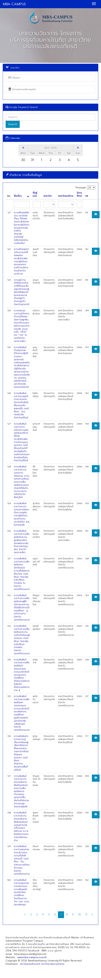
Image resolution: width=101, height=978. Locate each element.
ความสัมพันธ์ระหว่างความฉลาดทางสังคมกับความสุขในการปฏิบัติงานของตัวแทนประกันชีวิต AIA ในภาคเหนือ (22, 514)
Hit (86, 196)
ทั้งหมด (14, 77)
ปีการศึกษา (79, 194)
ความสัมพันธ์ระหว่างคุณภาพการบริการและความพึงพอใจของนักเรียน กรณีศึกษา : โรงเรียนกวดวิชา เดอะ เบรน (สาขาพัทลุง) (21, 892)
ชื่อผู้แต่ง (35, 194)
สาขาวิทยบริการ (65, 196)
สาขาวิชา (47, 196)
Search (12, 124)
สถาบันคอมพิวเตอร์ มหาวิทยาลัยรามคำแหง (42, 964)
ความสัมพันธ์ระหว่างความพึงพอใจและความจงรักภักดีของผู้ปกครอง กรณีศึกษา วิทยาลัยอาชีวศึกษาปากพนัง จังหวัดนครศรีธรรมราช (22, 639)
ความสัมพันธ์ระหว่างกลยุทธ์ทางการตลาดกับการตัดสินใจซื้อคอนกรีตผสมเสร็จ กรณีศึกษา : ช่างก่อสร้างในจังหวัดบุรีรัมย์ (21, 405)
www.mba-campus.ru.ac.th (32, 957)
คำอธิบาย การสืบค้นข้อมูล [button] (24, 174)
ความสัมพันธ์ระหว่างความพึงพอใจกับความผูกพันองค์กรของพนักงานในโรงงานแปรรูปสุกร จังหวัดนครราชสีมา (22, 541)
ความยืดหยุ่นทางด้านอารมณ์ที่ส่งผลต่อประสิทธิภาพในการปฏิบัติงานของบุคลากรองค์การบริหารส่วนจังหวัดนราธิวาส (21, 261)
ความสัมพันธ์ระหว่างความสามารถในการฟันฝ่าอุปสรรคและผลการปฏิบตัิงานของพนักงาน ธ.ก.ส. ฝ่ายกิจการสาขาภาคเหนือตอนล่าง (21, 826)
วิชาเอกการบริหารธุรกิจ (22, 89)
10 (79, 914)
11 (86, 914)
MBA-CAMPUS (14, 4)
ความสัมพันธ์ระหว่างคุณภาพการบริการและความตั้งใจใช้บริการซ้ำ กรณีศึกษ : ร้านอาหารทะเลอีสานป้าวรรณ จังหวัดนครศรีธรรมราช (22, 860)
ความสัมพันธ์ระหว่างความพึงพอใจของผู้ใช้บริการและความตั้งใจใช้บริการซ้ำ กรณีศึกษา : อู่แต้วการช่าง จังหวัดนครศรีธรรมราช (22, 607)
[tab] (50, 174)
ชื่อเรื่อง (21, 196)
